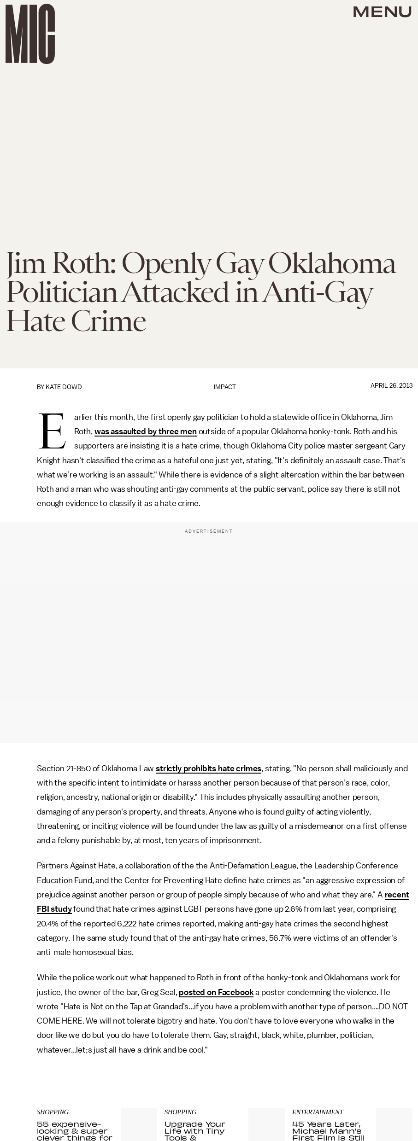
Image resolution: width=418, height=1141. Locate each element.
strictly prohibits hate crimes (208, 768)
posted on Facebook (216, 992)
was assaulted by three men (145, 431)
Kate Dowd (64, 387)
